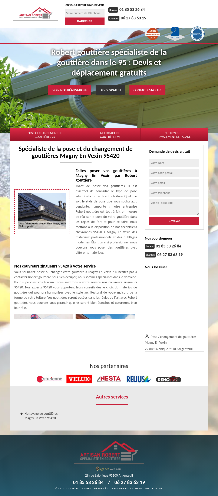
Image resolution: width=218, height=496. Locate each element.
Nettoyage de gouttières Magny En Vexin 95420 (41, 416)
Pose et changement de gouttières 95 (44, 135)
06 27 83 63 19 (133, 17)
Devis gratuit (110, 90)
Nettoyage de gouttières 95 (110, 135)
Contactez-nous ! (147, 90)
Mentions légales (149, 488)
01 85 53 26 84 (132, 9)
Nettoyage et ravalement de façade (174, 135)
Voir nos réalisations (69, 90)
